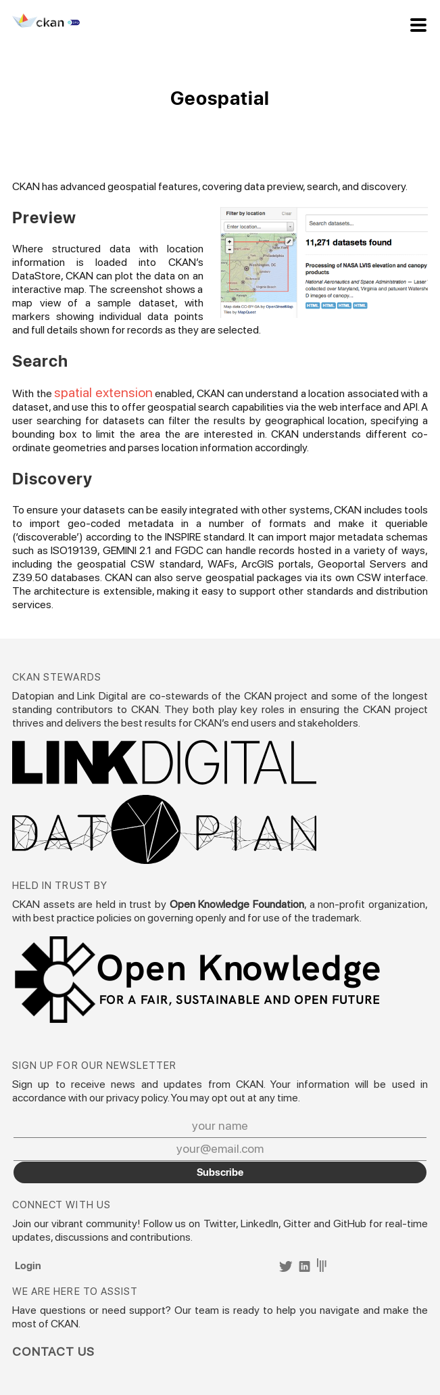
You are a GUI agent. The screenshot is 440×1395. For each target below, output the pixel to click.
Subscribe (220, 1172)
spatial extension (103, 392)
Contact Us (53, 1351)
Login (28, 1265)
